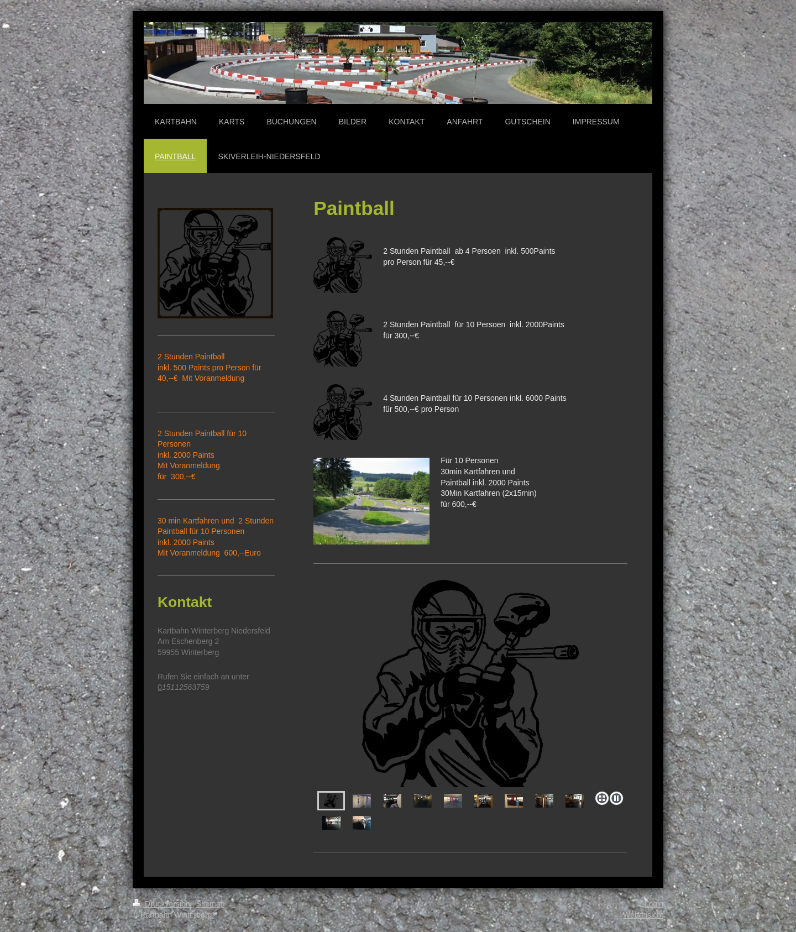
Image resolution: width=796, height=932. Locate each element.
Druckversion (162, 903)
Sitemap (210, 903)
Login (654, 903)
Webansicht (643, 914)
